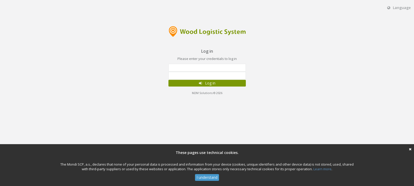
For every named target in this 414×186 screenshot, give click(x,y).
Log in (207, 83)
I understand (207, 177)
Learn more (322, 169)
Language (399, 7)
